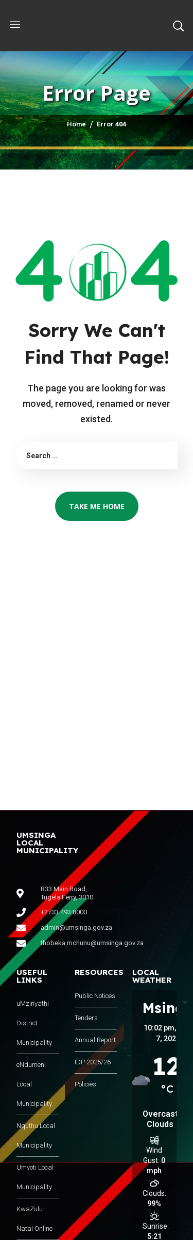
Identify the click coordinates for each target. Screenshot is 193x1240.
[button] (178, 25)
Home (76, 124)
